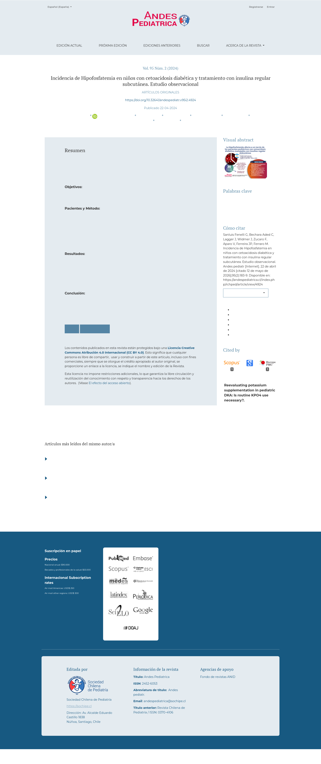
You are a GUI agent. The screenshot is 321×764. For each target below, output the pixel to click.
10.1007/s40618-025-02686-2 (247, 435)
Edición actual (69, 45)
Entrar (271, 6)
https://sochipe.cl (79, 721)
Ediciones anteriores (161, 45)
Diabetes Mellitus (237, 198)
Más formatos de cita (244, 293)
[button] (249, 311)
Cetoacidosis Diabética (242, 203)
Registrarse (256, 6)
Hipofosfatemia (236, 208)
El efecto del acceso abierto (109, 383)
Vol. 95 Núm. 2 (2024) (160, 68)
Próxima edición (113, 45)
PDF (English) (94, 329)
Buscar (203, 45)
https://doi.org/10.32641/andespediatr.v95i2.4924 (160, 100)
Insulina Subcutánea (240, 213)
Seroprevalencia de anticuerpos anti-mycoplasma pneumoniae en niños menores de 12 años (185, 474)
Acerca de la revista (244, 45)
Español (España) (60, 6)
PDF (72, 329)
